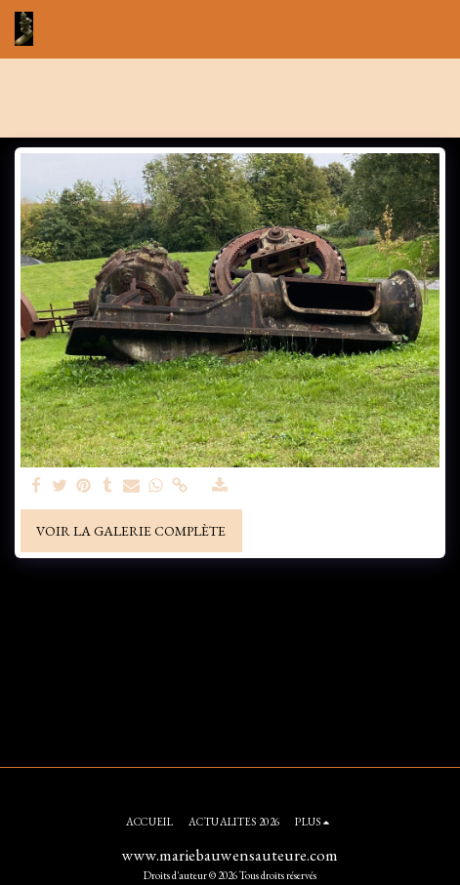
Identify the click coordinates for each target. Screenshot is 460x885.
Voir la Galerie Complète (131, 531)
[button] (433, 29)
